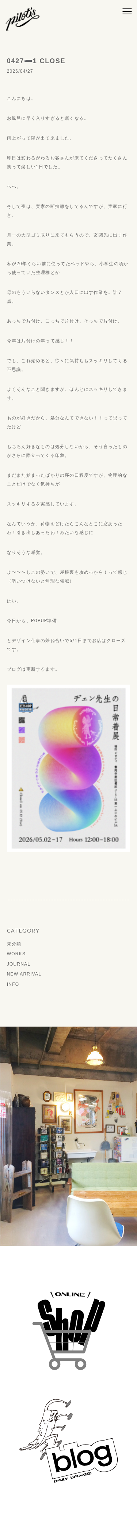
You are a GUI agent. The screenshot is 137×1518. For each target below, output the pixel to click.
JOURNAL (18, 964)
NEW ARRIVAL (24, 974)
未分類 (14, 944)
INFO (13, 984)
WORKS (16, 953)
